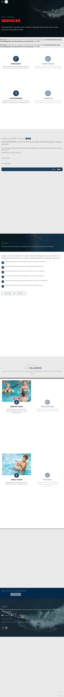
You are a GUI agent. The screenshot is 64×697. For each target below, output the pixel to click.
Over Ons (10, 17)
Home (3, 17)
